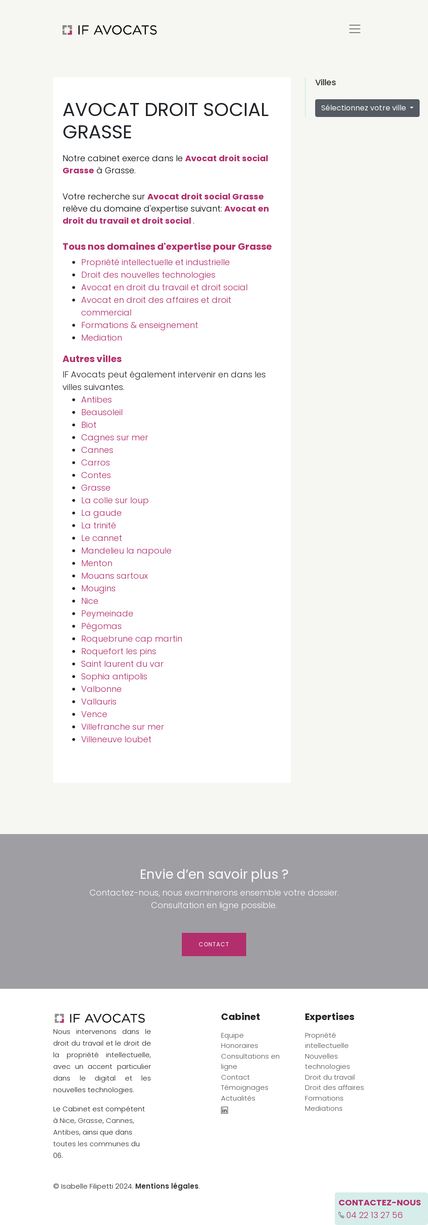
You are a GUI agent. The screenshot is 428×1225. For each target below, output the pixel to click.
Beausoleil (102, 412)
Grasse (95, 487)
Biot (89, 425)
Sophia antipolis (114, 676)
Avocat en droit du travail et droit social (165, 214)
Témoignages (245, 1087)
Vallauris (99, 701)
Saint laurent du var (122, 664)
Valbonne (101, 689)
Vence (94, 714)
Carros (95, 462)
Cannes (97, 450)
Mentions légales (167, 1186)
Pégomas (101, 626)
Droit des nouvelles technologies (148, 275)
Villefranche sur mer (122, 726)
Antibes (96, 399)
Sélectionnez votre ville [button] (364, 108)
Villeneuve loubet (116, 739)
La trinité (98, 525)
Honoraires (239, 1045)
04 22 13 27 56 (374, 1215)
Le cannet (101, 538)
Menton (96, 563)
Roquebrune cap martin (131, 638)
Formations (324, 1098)
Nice (89, 601)
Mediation (101, 337)
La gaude (101, 513)
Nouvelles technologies (327, 1061)
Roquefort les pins (118, 651)
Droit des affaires (334, 1087)
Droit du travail (330, 1077)
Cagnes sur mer (114, 437)
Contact (214, 944)
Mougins (98, 588)
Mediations (324, 1108)
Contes (96, 475)
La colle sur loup (115, 500)
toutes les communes (91, 1144)
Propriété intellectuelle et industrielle (155, 262)
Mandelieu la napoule (126, 550)
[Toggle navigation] (354, 29)
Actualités (238, 1098)
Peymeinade (107, 613)
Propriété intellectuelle (327, 1040)
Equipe (232, 1035)
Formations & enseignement (139, 325)
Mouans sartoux (114, 576)
